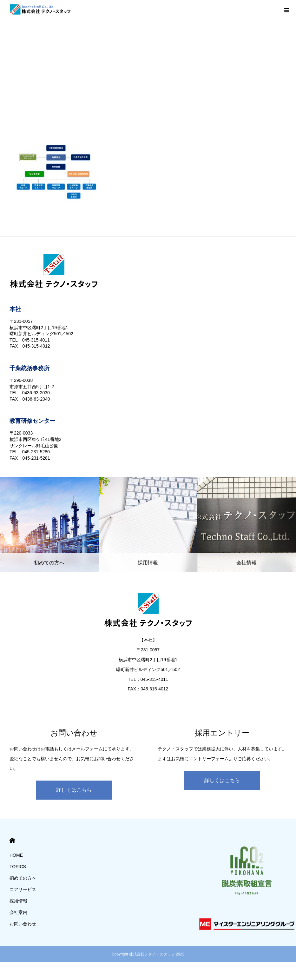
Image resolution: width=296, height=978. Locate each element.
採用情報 (18, 900)
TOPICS (18, 866)
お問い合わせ (23, 923)
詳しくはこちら (74, 790)
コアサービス (23, 889)
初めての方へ (23, 878)
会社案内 (18, 912)
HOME (12, 840)
